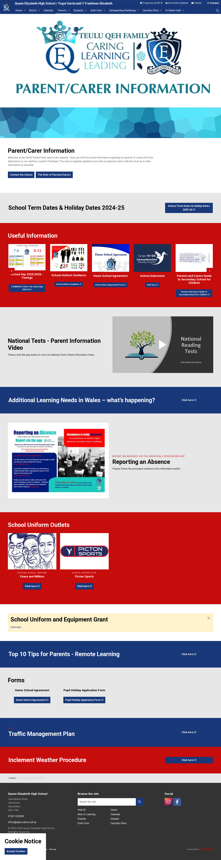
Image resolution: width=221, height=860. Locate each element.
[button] (162, 344)
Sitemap (52, 849)
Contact (213, 3)
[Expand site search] (217, 10)
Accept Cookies (16, 851)
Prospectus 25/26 (151, 3)
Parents (62, 10)
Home (18, 10)
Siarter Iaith (173, 10)
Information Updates (177, 3)
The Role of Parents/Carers (54, 175)
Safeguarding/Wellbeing (122, 10)
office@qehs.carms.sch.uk (22, 822)
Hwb (81, 809)
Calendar (48, 10)
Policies (196, 3)
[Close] (209, 618)
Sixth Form (96, 10)
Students (78, 10)
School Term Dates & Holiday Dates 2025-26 (189, 208)
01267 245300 (16, 816)
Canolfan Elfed (150, 10)
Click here (189, 400)
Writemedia (206, 849)
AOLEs (33, 10)
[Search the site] (111, 802)
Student (115, 818)
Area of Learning (86, 814)
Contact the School (21, 175)
